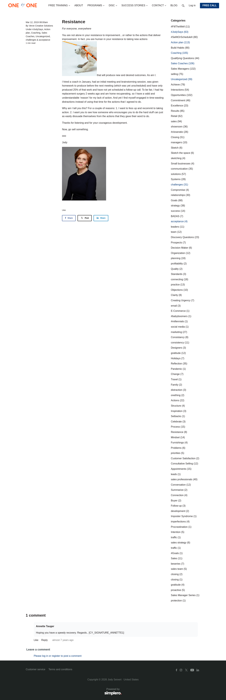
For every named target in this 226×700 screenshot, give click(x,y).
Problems (178, 448)
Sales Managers (183, 68)
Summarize (179, 490)
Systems (178, 179)
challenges (31, 40)
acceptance (44, 40)
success (178, 211)
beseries (177, 563)
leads (176, 474)
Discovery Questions (185, 237)
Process (178, 426)
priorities (177, 453)
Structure (178, 405)
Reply (44, 640)
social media (180, 326)
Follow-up (178, 505)
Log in (192, 5)
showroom (179, 126)
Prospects (178, 242)
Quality (177, 269)
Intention (177, 532)
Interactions (180, 89)
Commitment (180, 100)
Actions (177, 400)
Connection (179, 495)
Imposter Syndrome (184, 516)
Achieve (178, 84)
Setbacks (178, 416)
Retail (177, 116)
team (176, 232)
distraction (178, 390)
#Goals (177, 553)
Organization (180, 253)
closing (177, 574)
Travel (176, 379)
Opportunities (181, 95)
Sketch (176, 147)
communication (182, 168)
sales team (179, 569)
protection (178, 600)
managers (179, 142)
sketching (178, 158)
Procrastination (181, 527)
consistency (180, 342)
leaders (177, 226)
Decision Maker (181, 247)
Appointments (181, 469)
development (180, 511)
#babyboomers (181, 316)
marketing (179, 332)
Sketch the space (182, 153)
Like (64, 210)
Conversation (181, 484)
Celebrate (178, 421)
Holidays (177, 358)
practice (178, 284)
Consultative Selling (184, 463)
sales (176, 121)
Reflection (179, 363)
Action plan (180, 42)
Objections (179, 290)
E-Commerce (180, 311)
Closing (177, 137)
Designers (178, 347)
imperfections (180, 521)
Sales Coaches (182, 63)
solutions (178, 174)
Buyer (176, 500)
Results (177, 111)
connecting (179, 279)
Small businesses (182, 163)
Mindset (178, 437)
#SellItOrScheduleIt (184, 37)
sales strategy (180, 542)
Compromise (180, 190)
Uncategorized (43, 36)
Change (177, 374)
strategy (178, 205)
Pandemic (178, 369)
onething (177, 395)
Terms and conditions (60, 669)
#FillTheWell (180, 26)
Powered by (74, 692)
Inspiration (178, 411)
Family (176, 384)
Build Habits (180, 47)
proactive (178, 590)
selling (177, 74)
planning (178, 258)
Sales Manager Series (185, 595)
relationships (180, 195)
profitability (179, 263)
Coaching (35, 33)
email (176, 305)
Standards (178, 274)
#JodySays (37, 29)
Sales (176, 558)
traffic (176, 537)
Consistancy (179, 337)
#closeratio (179, 132)
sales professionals (184, 479)
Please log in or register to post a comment (57, 656)
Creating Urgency (182, 300)
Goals (177, 200)
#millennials (179, 321)
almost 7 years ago (62, 640)
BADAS (177, 216)
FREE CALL (209, 5)
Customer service (35, 669)
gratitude (178, 353)
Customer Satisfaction (185, 458)
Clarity (176, 295)
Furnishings (179, 442)
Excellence (179, 105)
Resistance (179, 432)
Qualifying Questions (185, 58)
